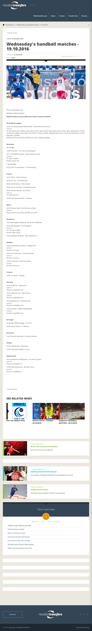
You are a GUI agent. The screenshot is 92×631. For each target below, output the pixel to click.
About (53, 16)
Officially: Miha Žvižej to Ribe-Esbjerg (20, 544)
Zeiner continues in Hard (16, 533)
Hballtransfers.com (40, 16)
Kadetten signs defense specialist (19, 525)
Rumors (84, 16)
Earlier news (11, 33)
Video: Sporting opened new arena (20, 548)
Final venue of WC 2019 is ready (19, 540)
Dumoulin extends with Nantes (19, 537)
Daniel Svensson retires (16, 529)
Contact (62, 16)
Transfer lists (73, 16)
